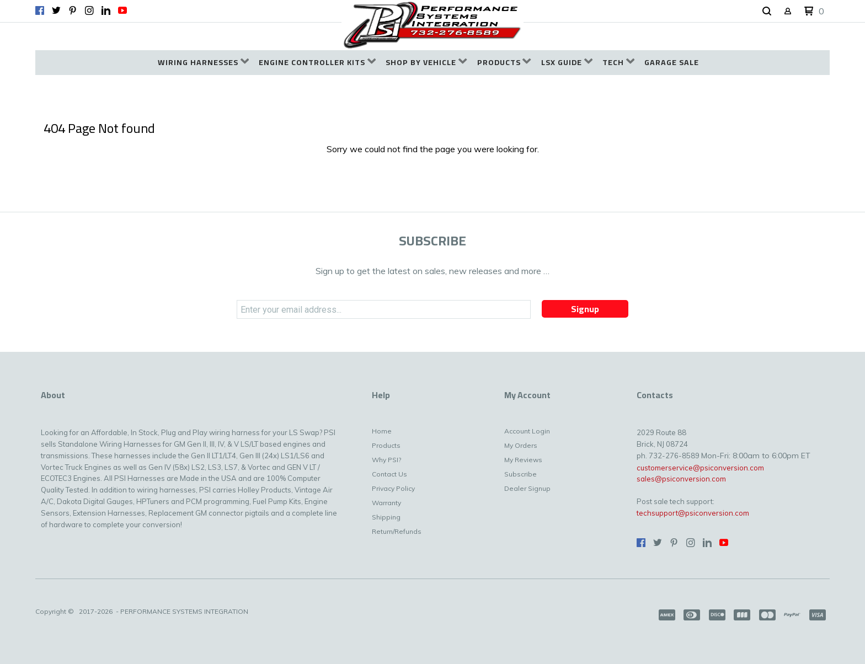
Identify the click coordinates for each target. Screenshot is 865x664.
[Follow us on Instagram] (89, 10)
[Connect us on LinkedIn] (106, 10)
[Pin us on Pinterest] (72, 10)
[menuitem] (203, 62)
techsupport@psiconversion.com (693, 512)
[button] (766, 12)
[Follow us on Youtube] (122, 10)
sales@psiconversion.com (681, 478)
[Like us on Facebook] (39, 10)
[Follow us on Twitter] (56, 10)
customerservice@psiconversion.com (700, 467)
